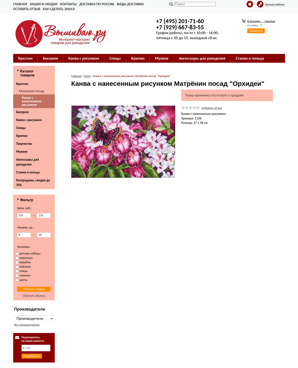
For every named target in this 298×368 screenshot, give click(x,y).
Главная (20, 4)
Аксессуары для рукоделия (202, 58)
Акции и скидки (43, 4)
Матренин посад (31, 91)
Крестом (25, 58)
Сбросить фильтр (34, 296)
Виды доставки (130, 4)
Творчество (24, 144)
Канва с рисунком (83, 58)
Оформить (256, 31)
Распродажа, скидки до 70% (33, 182)
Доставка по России (96, 4)
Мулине (161, 58)
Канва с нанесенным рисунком (31, 101)
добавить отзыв (211, 108)
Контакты (68, 4)
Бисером (50, 58)
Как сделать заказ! (59, 9)
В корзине (261, 21)
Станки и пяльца (250, 58)
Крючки (137, 58)
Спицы (115, 58)
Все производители (27, 325)
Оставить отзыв (26, 9)
